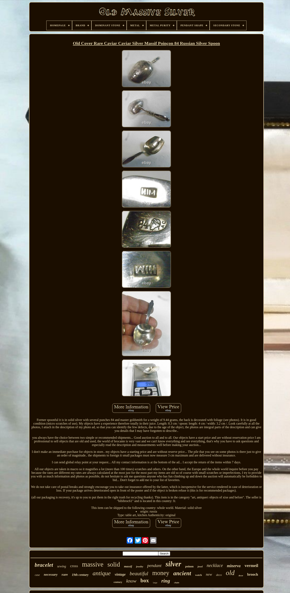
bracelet (44, 565)
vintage (120, 574)
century (118, 582)
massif (128, 566)
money (160, 572)
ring (165, 581)
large (155, 582)
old (230, 572)
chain (176, 582)
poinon (189, 566)
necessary (51, 574)
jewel (200, 566)
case (37, 574)
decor (241, 575)
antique (102, 573)
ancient (182, 573)
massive (92, 564)
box (144, 580)
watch (198, 574)
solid (113, 564)
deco (219, 574)
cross (74, 566)
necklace (215, 565)
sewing (61, 566)
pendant (154, 565)
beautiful (139, 573)
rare (65, 574)
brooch (252, 574)
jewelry (139, 566)
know (131, 581)
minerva (234, 566)
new (209, 574)
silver (173, 564)
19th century (80, 574)
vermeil (251, 565)
